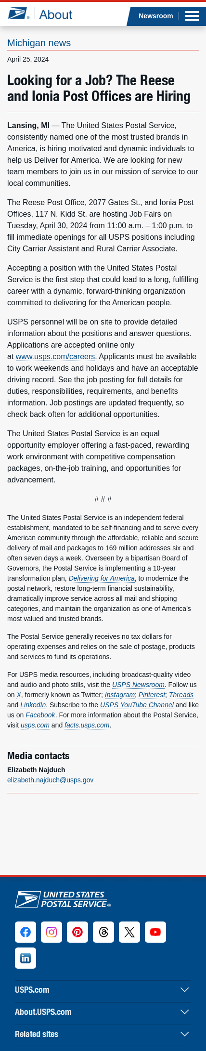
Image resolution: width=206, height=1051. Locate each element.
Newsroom (156, 16)
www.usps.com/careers (55, 356)
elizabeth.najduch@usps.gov (50, 780)
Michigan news (39, 43)
